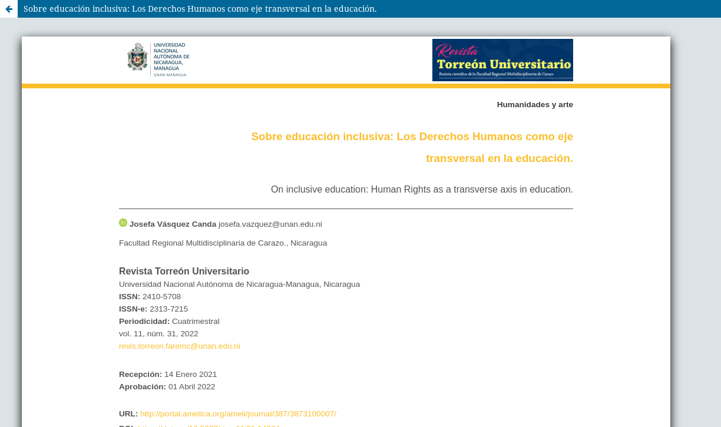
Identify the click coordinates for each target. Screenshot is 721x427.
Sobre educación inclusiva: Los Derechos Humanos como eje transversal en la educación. (200, 8)
